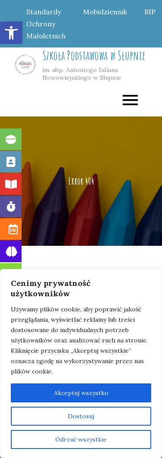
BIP (150, 11)
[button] (11, 33)
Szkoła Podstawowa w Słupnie (94, 55)
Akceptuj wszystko (81, 393)
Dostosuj (81, 416)
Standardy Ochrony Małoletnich (46, 23)
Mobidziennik (105, 11)
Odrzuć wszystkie (81, 439)
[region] (81, 363)
